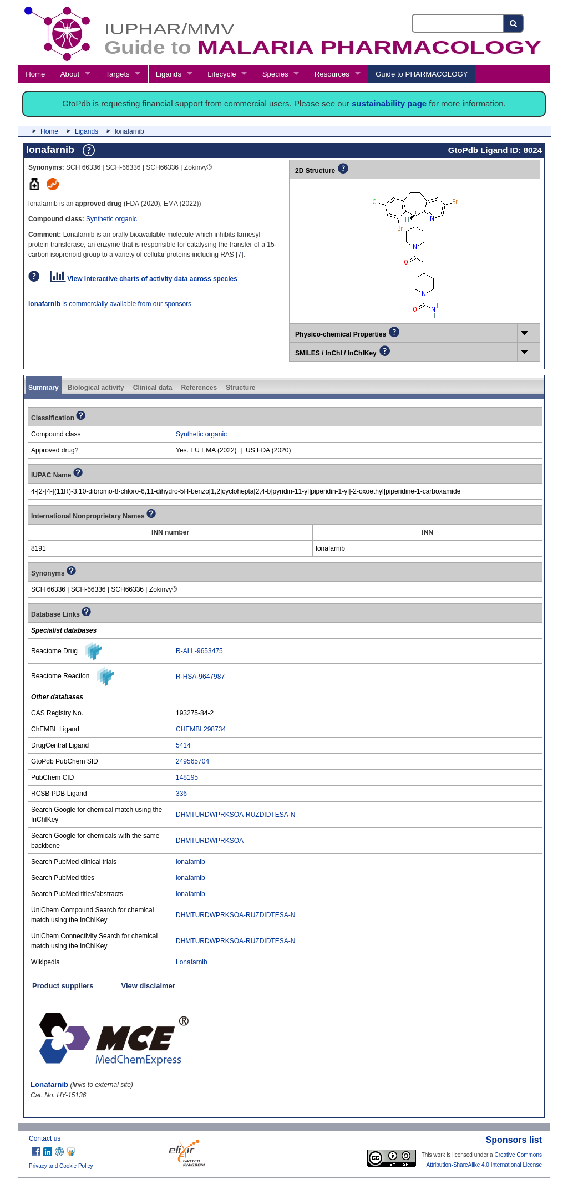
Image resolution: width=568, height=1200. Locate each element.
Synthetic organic (111, 219)
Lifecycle (221, 74)
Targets (117, 74)
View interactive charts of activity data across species (143, 279)
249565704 (192, 761)
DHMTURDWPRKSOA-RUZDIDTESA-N (235, 814)
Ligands (168, 74)
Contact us (44, 1138)
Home (35, 74)
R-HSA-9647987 (200, 676)
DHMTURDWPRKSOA (210, 841)
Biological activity (96, 387)
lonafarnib (190, 862)
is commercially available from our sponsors (109, 304)
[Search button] (514, 23)
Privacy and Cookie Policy (61, 1166)
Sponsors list (514, 1140)
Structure (240, 387)
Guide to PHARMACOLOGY (422, 74)
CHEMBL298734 (201, 729)
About (69, 74)
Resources (332, 74)
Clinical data (153, 387)
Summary (43, 387)
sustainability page (389, 103)
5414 (183, 745)
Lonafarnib (191, 962)
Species (275, 74)
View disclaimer (148, 986)
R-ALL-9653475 (199, 651)
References (199, 387)
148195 (187, 777)
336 (181, 793)
